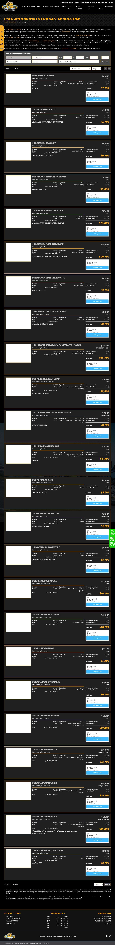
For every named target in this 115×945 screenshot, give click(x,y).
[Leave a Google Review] (2, 35)
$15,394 (104, 357)
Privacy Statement (8, 943)
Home (23, 7)
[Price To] (105, 57)
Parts (39, 7)
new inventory (34, 41)
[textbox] (79, 61)
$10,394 (104, 223)
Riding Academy (79, 7)
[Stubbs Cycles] (9, 6)
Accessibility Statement (29, 943)
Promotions (54, 7)
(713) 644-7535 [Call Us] (71, 936)
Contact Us (91, 7)
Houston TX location (69, 48)
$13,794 (104, 627)
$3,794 (105, 862)
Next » (107, 884)
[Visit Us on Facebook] (106, 936)
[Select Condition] (18, 57)
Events (63, 7)
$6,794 (105, 694)
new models (66, 32)
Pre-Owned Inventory (103, 920)
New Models (106, 916)
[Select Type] (44, 61)
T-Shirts (100, 7)
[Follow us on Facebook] (2, 27)
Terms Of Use (18, 943)
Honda (10, 30)
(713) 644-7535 (66, 2)
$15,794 (104, 761)
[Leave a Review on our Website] (1, 48)
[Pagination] (96, 68)
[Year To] (80, 57)
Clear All (104, 62)
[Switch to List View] (109, 68)
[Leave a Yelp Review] (2, 40)
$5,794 (105, 122)
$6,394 (104, 391)
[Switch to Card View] (105, 68)
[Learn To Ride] (1, 43)
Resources (109, 7)
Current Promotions (103, 922)
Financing (107, 924)
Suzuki (18, 30)
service (10, 37)
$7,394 (105, 660)
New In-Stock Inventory (102, 918)
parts (18, 37)
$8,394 (104, 189)
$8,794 (105, 425)
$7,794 (105, 290)
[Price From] (94, 57)
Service (45, 7)
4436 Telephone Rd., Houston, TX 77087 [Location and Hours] (52, 936)
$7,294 (105, 88)
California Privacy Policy (42, 943)
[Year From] (67, 57)
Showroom (31, 7)
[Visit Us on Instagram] (110, 936)
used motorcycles (49, 41)
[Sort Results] (80, 68)
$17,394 (104, 728)
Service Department (13, 918)
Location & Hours (12, 922)
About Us (70, 7)
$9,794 (105, 155)
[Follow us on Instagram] (2, 31)
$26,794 (104, 256)
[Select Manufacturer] (44, 57)
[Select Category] (18, 61)
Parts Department (13, 920)
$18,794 (104, 593)
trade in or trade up (83, 35)
